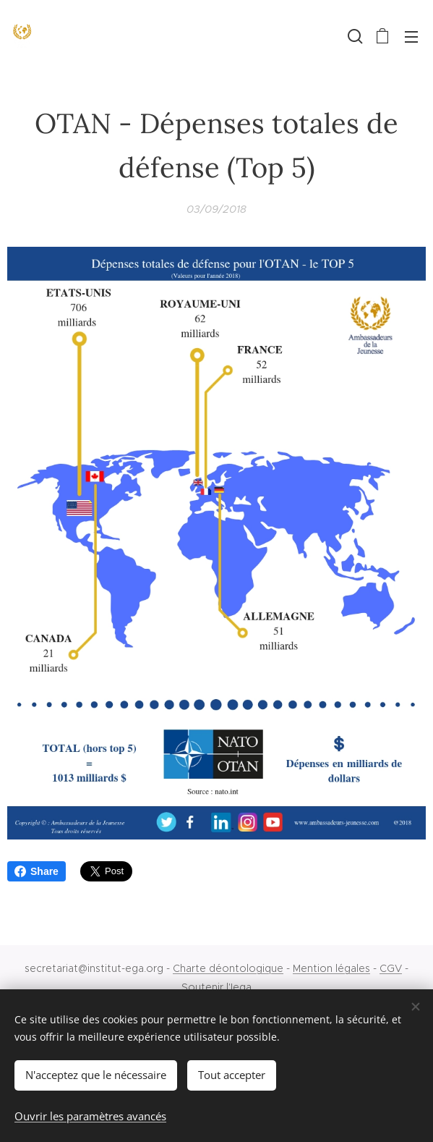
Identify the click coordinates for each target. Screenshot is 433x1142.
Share (36, 871)
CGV (391, 968)
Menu (411, 37)
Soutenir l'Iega (216, 987)
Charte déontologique (228, 968)
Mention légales (331, 968)
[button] (353, 36)
